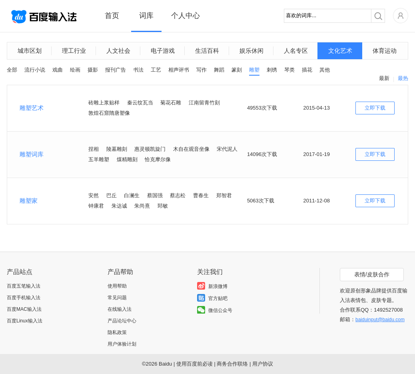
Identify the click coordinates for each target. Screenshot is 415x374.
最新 (384, 78)
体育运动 (385, 50)
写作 (201, 70)
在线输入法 (120, 309)
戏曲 (57, 70)
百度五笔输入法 (23, 286)
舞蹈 (219, 70)
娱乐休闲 (251, 50)
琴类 (289, 70)
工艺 (156, 70)
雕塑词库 (32, 154)
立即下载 (375, 108)
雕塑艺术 (32, 107)
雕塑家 (29, 200)
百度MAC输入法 (24, 309)
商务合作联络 (232, 364)
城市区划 (30, 50)
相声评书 (178, 70)
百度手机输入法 (23, 297)
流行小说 (34, 70)
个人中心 (185, 16)
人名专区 (296, 50)
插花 (307, 70)
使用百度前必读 (194, 364)
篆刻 (236, 70)
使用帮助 (117, 286)
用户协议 (262, 364)
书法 (138, 70)
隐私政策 (117, 332)
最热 (403, 78)
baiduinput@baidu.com (380, 319)
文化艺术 (340, 50)
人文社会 (118, 50)
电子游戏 (163, 50)
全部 (12, 70)
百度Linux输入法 (24, 321)
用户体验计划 (122, 344)
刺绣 (272, 70)
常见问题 (117, 297)
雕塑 (254, 70)
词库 (146, 16)
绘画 (75, 70)
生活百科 (207, 50)
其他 (324, 70)
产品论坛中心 (122, 321)
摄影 (93, 70)
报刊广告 (115, 70)
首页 (112, 16)
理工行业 (74, 50)
